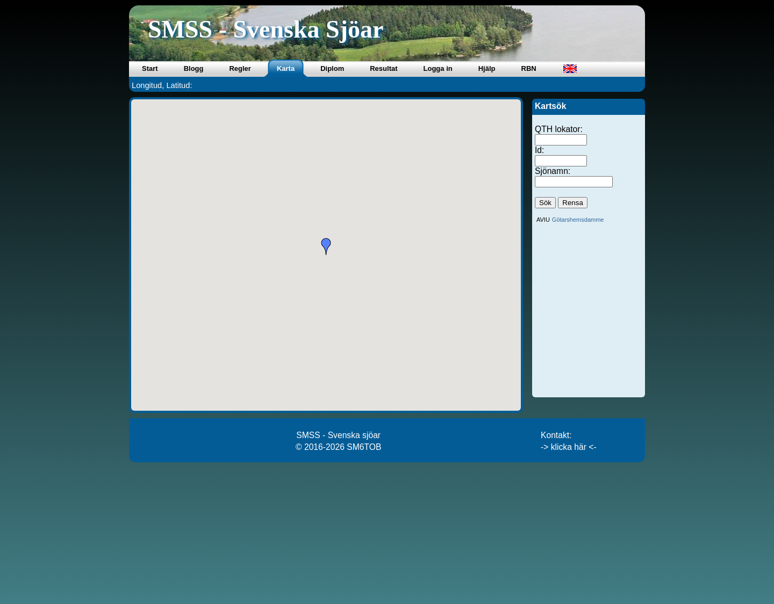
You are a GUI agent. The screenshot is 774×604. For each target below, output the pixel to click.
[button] (326, 246)
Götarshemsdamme (578, 219)
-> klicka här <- (569, 447)
